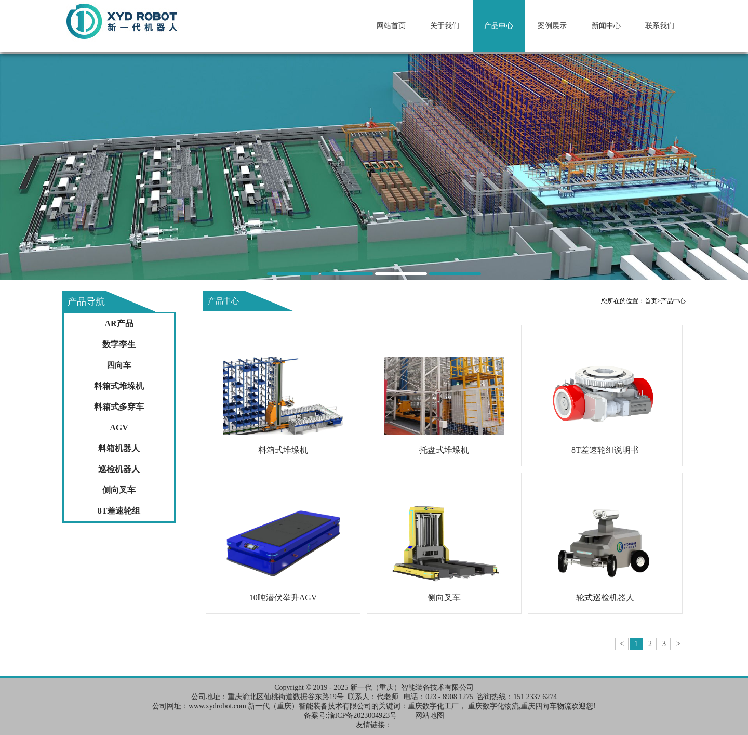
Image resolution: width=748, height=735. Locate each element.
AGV (119, 427)
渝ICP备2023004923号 (362, 715)
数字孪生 (119, 344)
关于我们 (444, 26)
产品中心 (498, 26)
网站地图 (429, 715)
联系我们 (659, 26)
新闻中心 (606, 26)
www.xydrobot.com (217, 706)
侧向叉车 (119, 489)
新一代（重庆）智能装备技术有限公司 (412, 687)
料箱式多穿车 (119, 406)
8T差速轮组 (119, 510)
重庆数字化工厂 (433, 706)
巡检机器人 (119, 469)
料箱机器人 (119, 448)
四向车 (118, 365)
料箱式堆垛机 (119, 386)
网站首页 (391, 26)
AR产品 (118, 323)
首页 (653, 301)
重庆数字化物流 (493, 706)
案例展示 (552, 26)
